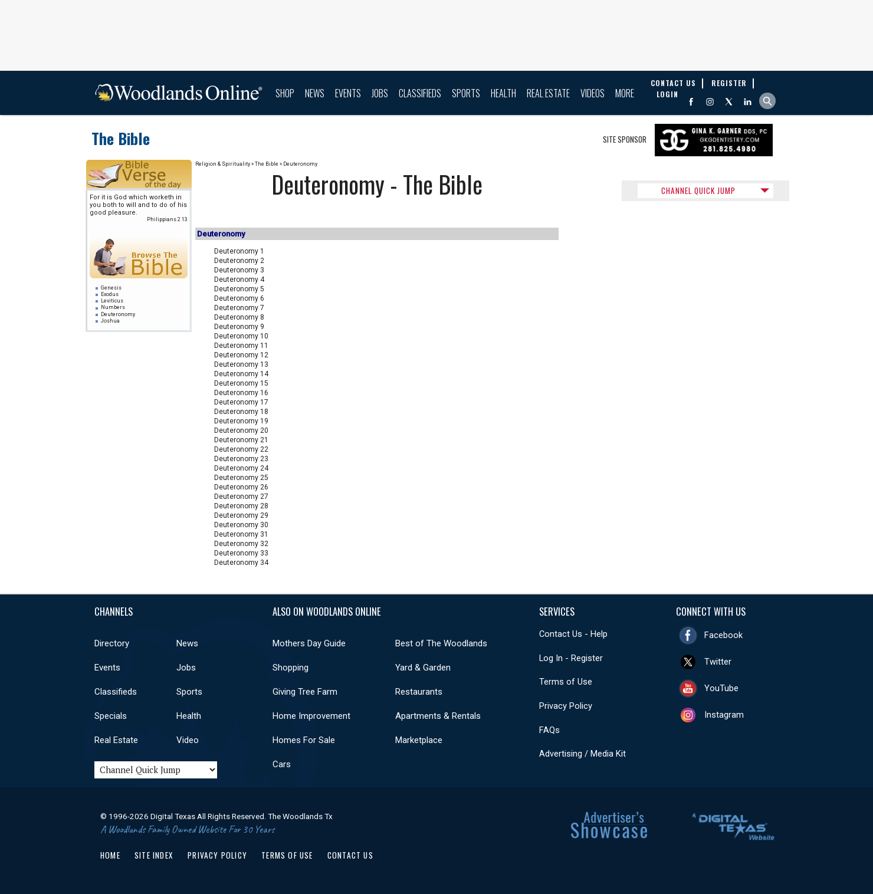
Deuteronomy (118, 314)
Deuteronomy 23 (241, 459)
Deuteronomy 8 (239, 317)
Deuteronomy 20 (241, 430)
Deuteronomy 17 (241, 402)
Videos (592, 93)
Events (348, 93)
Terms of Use (565, 681)
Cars (282, 764)
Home (110, 855)
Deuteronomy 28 (241, 506)
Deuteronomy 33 (241, 553)
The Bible (120, 138)
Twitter (717, 661)
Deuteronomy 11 (241, 345)
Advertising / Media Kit (582, 753)
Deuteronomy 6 (239, 298)
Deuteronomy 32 (241, 544)
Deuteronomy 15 (241, 383)
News (314, 93)
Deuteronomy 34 (241, 562)
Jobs (380, 93)
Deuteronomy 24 (241, 468)
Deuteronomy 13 (241, 364)
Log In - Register (571, 658)
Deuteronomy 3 (239, 270)
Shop (284, 93)
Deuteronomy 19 (241, 421)
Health (503, 93)
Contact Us (350, 855)
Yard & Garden (423, 667)
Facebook (723, 635)
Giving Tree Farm (305, 691)
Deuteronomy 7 (239, 308)
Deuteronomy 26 (241, 487)
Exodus (110, 294)
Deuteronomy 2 (239, 261)
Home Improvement (311, 716)
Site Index (153, 855)
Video (187, 740)
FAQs (549, 730)
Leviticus (112, 301)
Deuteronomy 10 (241, 336)
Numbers (113, 307)
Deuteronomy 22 (241, 449)
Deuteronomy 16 (241, 393)
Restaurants (418, 691)
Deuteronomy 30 (241, 525)
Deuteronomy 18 (241, 411)
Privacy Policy (565, 706)
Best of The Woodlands (441, 643)
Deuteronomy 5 (239, 289)
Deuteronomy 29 (241, 515)
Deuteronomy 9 (239, 327)
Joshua (110, 321)
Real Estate (548, 93)
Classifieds (420, 93)
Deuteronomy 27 (241, 496)
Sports (466, 93)
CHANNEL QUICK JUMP (698, 190)
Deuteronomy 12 (241, 355)
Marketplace (418, 740)
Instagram (724, 714)
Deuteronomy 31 (241, 534)
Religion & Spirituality (222, 164)
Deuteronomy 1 (239, 251)
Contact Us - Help (573, 634)
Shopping (290, 667)
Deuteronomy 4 (239, 279)
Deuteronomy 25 (241, 478)
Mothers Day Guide (309, 643)
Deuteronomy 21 (241, 440)
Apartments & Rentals (438, 716)
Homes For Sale (304, 740)
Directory (111, 643)
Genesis (111, 288)
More (624, 93)
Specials (110, 716)
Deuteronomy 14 (241, 374)
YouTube (721, 688)
